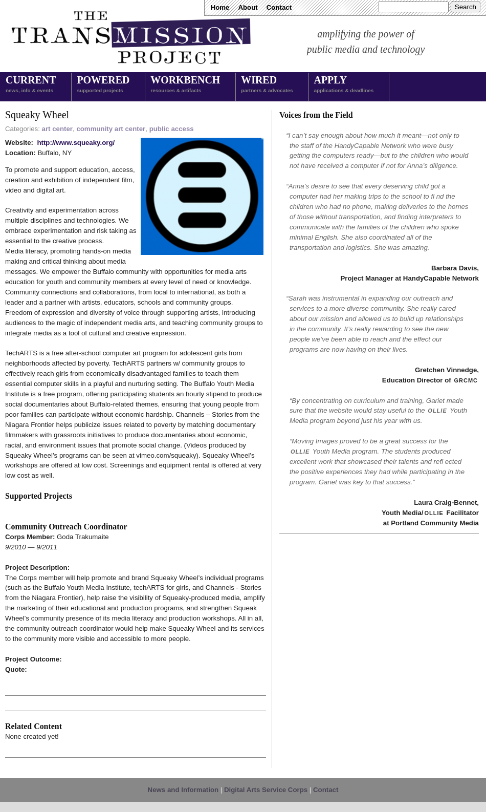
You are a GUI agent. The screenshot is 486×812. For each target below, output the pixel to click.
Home (220, 7)
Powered (103, 85)
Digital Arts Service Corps (265, 790)
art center (57, 129)
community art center (110, 129)
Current (31, 85)
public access (171, 129)
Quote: (16, 669)
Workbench (185, 85)
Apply (344, 85)
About (247, 7)
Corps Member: (31, 537)
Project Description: (37, 567)
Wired (267, 85)
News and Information (183, 790)
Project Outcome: (33, 659)
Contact (279, 7)
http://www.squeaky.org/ (76, 142)
